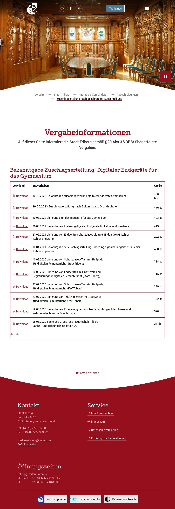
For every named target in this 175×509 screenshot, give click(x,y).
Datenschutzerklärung (104, 430)
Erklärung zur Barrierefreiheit (108, 438)
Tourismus (115, 8)
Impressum (98, 421)
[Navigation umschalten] (147, 8)
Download (22, 196)
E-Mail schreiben (27, 444)
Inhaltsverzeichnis (102, 413)
